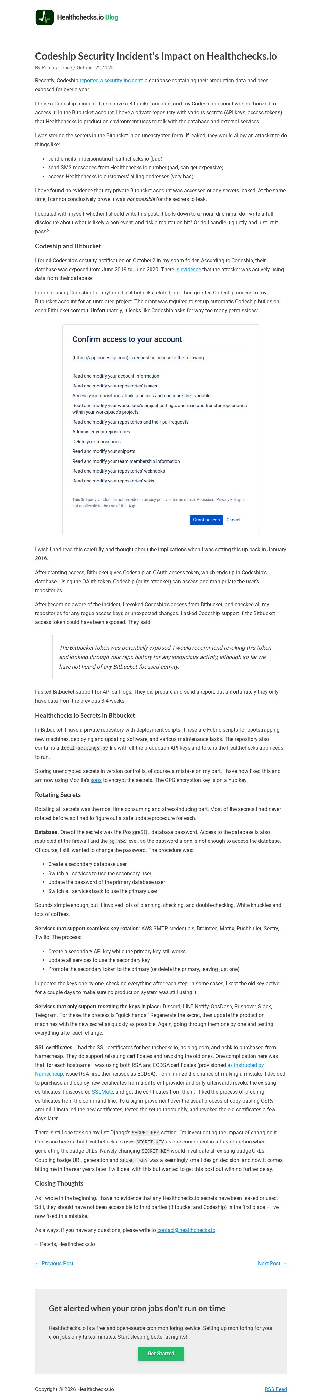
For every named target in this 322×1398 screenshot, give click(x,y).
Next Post (272, 1262)
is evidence (188, 269)
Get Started (161, 1353)
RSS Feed (276, 1388)
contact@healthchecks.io (186, 1229)
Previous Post (54, 1262)
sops (96, 780)
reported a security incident (111, 80)
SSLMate (102, 1091)
